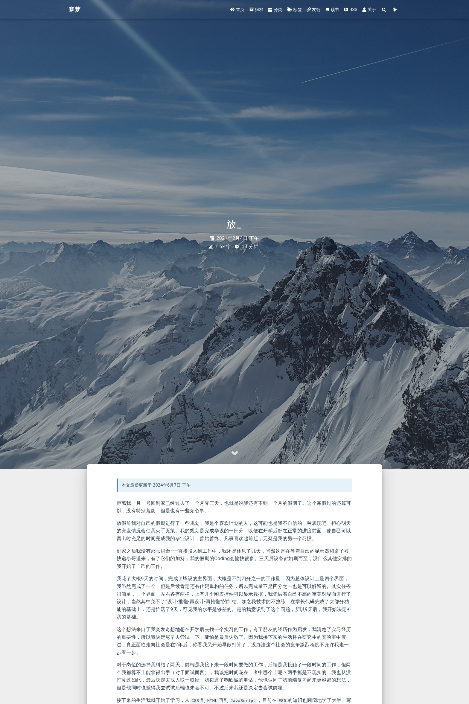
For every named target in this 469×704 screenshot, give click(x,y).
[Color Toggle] (395, 9)
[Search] (384, 9)
